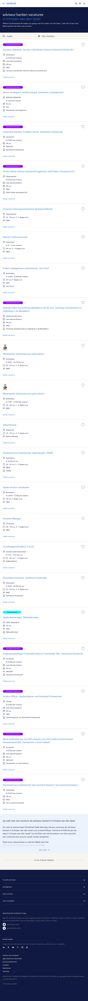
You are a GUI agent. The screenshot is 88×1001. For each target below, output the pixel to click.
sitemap (6, 971)
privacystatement (10, 962)
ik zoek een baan (9, 880)
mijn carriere (8, 894)
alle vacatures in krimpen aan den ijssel (20, 845)
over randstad (8, 901)
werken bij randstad (10, 955)
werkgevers (7, 887)
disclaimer (7, 968)
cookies (6, 965)
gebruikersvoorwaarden (12, 958)
